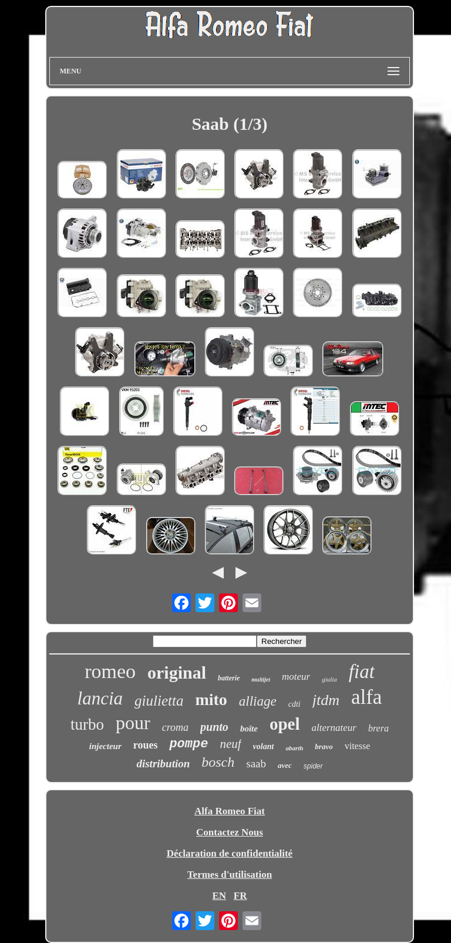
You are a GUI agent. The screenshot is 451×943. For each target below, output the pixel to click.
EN (219, 895)
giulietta (158, 701)
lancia (100, 698)
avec (285, 765)
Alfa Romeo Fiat (229, 811)
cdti (294, 704)
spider (313, 766)
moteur (296, 676)
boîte (249, 728)
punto (214, 726)
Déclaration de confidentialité (229, 853)
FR (240, 895)
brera (378, 728)
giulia (329, 679)
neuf (230, 744)
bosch (217, 762)
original (176, 672)
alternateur (333, 727)
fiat (362, 671)
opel (285, 723)
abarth (294, 747)
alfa (366, 697)
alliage (258, 701)
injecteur (105, 746)
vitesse (358, 746)
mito (211, 699)
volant (263, 746)
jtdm (325, 700)
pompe (188, 744)
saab (256, 763)
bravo (323, 746)
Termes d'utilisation (229, 874)
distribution (163, 763)
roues (145, 745)
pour (133, 722)
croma (175, 727)
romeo (110, 671)
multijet (260, 679)
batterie (229, 678)
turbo (87, 724)
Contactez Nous (229, 832)
